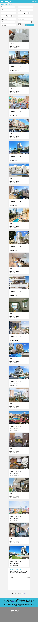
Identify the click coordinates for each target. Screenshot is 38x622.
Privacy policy (24, 612)
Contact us (13, 612)
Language (34, 1)
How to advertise (15, 611)
